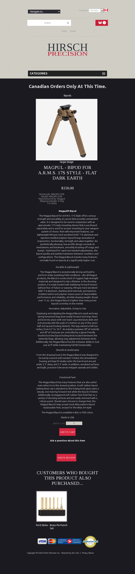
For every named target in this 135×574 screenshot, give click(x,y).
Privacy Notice (88, 553)
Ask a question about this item (67, 440)
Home (64, 31)
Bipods (67, 95)
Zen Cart (75, 553)
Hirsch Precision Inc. (51, 553)
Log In (73, 31)
